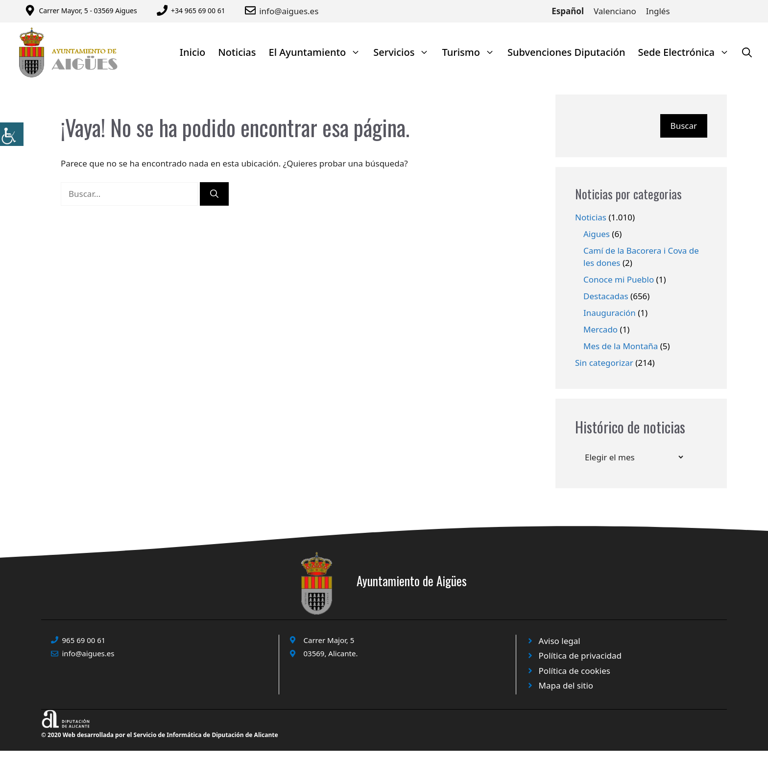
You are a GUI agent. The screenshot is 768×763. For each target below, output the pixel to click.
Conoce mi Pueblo (618, 279)
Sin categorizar (604, 362)
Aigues (596, 233)
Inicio (192, 52)
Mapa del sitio (566, 685)
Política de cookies (574, 670)
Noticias (237, 52)
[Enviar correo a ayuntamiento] (252, 10)
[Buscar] (214, 194)
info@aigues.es (288, 11)
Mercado (600, 329)
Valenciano (615, 11)
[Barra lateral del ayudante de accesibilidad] (12, 134)
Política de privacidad (580, 655)
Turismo (471, 52)
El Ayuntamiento (318, 52)
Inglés (658, 11)
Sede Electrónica (687, 52)
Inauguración (609, 312)
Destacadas (605, 296)
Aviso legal (559, 640)
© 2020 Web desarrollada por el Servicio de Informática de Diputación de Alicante (159, 735)
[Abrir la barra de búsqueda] (747, 52)
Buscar (684, 125)
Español (568, 11)
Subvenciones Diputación (566, 52)
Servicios (404, 52)
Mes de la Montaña (620, 346)
